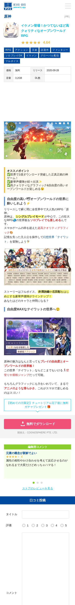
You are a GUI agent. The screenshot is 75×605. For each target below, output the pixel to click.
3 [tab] (42, 483)
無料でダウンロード (37, 424)
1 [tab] (34, 483)
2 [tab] (38, 483)
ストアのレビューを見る (37, 488)
